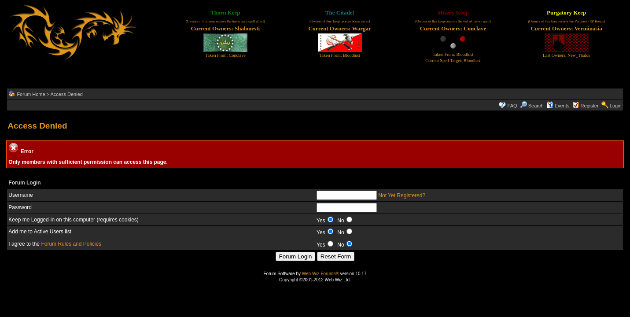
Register (590, 105)
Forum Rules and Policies (71, 244)
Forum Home (31, 94)
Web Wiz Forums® (320, 273)
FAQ (512, 105)
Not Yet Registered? (401, 195)
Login (616, 105)
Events (558, 105)
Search (532, 105)
